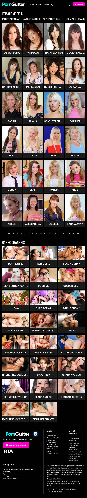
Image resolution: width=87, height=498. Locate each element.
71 (69, 233)
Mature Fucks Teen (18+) (15, 419)
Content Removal (52, 447)
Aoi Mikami (33, 52)
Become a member (16, 445)
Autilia (54, 189)
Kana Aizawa (75, 224)
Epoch (5, 474)
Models (39, 5)
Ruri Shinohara (54, 87)
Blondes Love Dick (15, 397)
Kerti (12, 155)
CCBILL (6, 476)
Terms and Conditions (54, 438)
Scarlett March (54, 121)
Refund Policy (51, 444)
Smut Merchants (43, 419)
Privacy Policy (51, 440)
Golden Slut (71, 286)
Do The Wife (15, 263)
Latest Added (31, 19)
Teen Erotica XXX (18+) (15, 286)
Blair (33, 189)
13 (54, 233)
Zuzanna (75, 87)
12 (50, 233)
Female (71, 19)
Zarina (12, 121)
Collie (33, 155)
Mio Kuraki (33, 87)
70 (64, 233)
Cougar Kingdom (71, 397)
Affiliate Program (52, 449)
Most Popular (11, 19)
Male (81, 19)
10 (40, 233)
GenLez (71, 330)
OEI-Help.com (29, 469)
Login (69, 5)
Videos (46, 5)
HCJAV (15, 308)
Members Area (52, 436)
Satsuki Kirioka (12, 87)
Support (49, 451)
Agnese (54, 224)
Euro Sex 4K (43, 308)
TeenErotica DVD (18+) (43, 330)
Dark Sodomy (71, 308)
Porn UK (43, 286)
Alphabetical (51, 19)
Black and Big (43, 397)
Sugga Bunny (71, 263)
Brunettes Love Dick (15, 375)
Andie (75, 189)
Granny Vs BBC (71, 375)
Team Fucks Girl (43, 352)
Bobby (12, 189)
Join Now (79, 4)
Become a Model (52, 453)
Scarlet (75, 121)
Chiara (54, 155)
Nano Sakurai (54, 52)
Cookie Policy (51, 442)
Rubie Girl (43, 263)
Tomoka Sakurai (75, 52)
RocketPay (7, 471)
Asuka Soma (12, 52)
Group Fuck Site (15, 352)
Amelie (12, 224)
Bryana (75, 155)
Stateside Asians (71, 352)
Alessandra (33, 224)
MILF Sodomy (15, 330)
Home (31, 5)
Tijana (33, 121)
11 (45, 233)
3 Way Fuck (43, 375)
